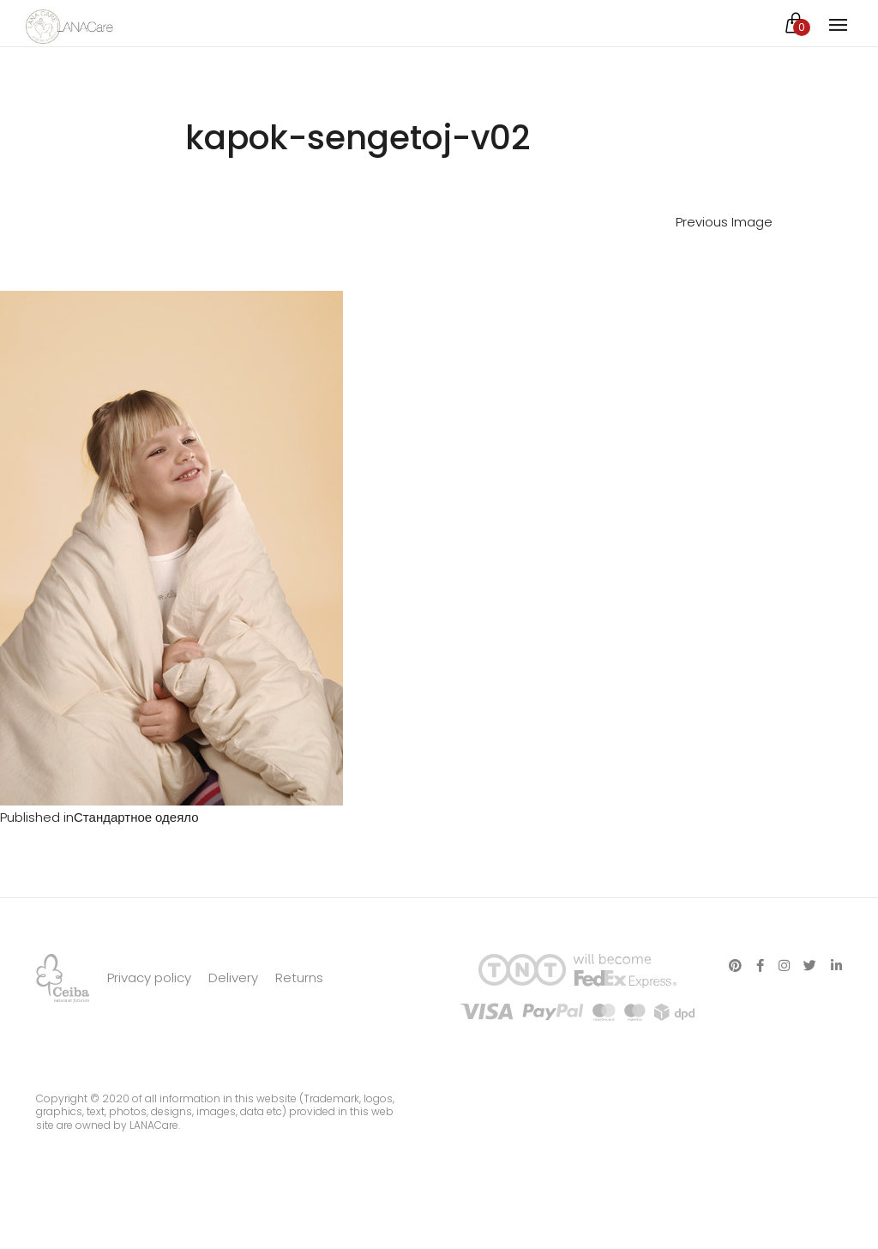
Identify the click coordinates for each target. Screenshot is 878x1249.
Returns (299, 977)
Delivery (233, 977)
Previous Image (724, 222)
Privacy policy (149, 977)
